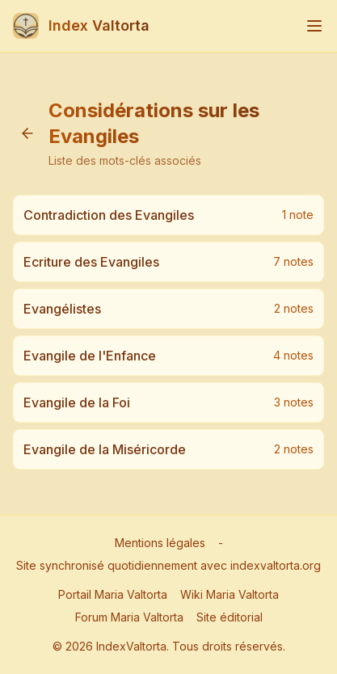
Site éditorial (229, 617)
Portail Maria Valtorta (112, 594)
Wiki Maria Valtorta (229, 594)
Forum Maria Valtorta (129, 617)
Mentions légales (160, 543)
